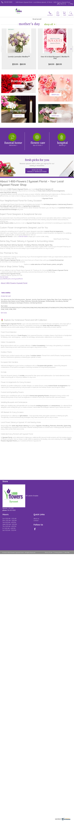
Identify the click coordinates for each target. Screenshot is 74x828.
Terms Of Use (48, 552)
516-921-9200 (8, 2)
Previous (2, 49)
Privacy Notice (58, 552)
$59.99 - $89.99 (19, 64)
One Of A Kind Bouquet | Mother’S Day (55, 57)
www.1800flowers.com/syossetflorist (11, 279)
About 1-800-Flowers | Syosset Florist (14, 283)
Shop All (48, 24)
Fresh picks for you (37, 162)
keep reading (6, 292)
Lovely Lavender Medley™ (19, 57)
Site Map (67, 552)
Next (71, 49)
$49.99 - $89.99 (55, 64)
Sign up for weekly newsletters (37, 170)
